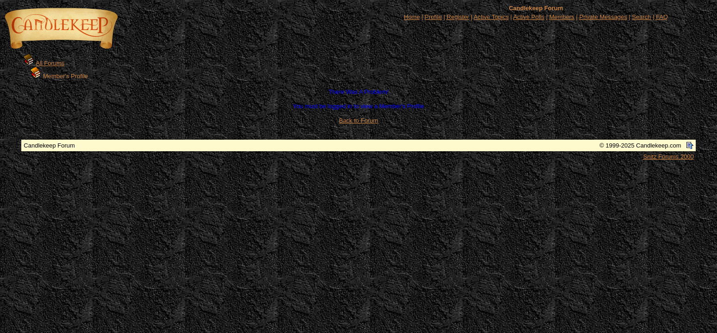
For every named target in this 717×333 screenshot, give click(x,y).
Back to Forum (358, 120)
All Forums (50, 63)
